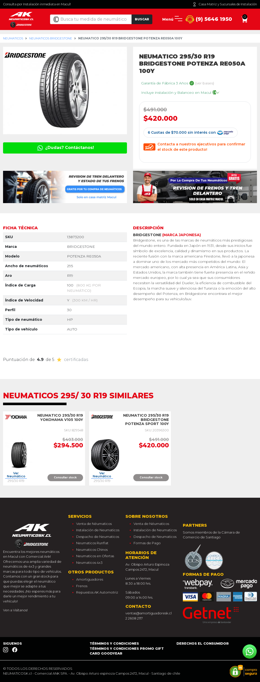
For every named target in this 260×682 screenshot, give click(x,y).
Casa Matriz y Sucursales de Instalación (224, 4)
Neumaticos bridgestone (50, 38)
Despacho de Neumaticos (97, 537)
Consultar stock (65, 477)
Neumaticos (13, 38)
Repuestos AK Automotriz (97, 592)
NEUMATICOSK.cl (17, 673)
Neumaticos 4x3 (89, 562)
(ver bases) (204, 83)
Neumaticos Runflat (92, 543)
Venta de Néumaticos (94, 524)
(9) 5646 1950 (209, 19)
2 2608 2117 (134, 618)
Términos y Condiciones (114, 643)
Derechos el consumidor (202, 643)
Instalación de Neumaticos (97, 530)
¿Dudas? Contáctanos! (65, 147)
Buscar (142, 19)
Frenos (81, 586)
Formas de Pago (147, 543)
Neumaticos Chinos (92, 550)
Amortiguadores (89, 579)
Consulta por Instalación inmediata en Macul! (37, 4)
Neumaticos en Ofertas (95, 556)
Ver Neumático (16, 475)
